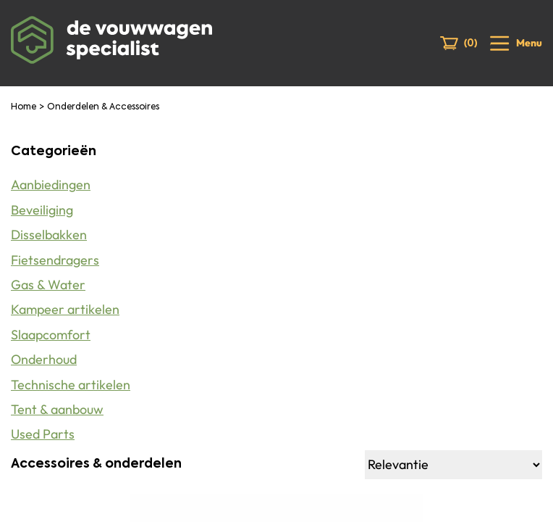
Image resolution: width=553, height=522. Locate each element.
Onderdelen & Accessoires (103, 107)
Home (23, 107)
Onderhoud (44, 359)
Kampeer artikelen (65, 309)
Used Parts (43, 434)
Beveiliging (42, 210)
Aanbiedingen (50, 184)
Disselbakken (49, 234)
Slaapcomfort (50, 334)
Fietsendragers (55, 260)
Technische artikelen (70, 384)
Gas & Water (48, 284)
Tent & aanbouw (57, 409)
